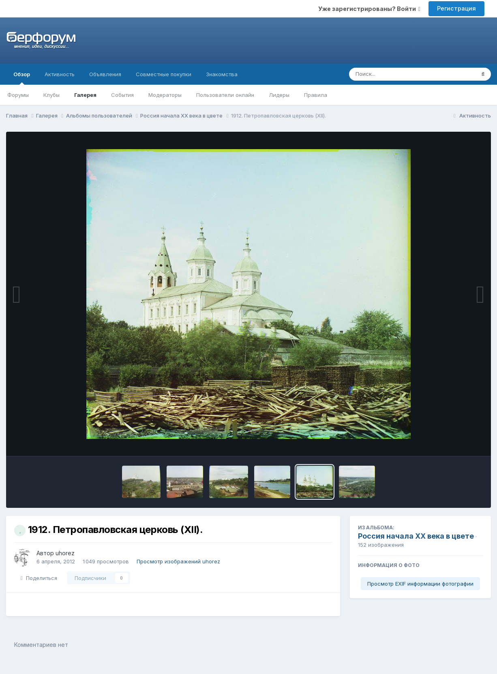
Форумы (18, 95)
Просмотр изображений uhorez (178, 561)
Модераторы (165, 95)
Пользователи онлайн (225, 95)
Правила (315, 95)
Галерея (85, 95)
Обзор (21, 78)
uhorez (65, 553)
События (122, 95)
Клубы (51, 95)
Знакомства (222, 74)
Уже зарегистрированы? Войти (369, 8)
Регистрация (456, 8)
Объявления (105, 74)
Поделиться (39, 578)
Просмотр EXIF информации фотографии (420, 583)
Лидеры (279, 95)
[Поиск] (396, 74)
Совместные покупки (163, 74)
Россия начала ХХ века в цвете (416, 536)
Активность (60, 74)
